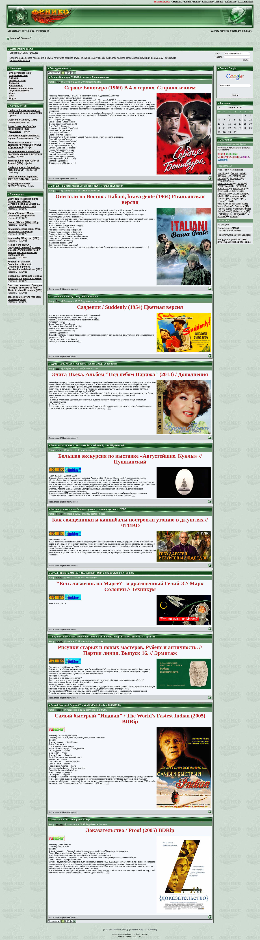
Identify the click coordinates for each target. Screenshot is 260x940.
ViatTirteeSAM (240, 209)
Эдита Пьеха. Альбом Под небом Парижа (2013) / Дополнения (22, 129)
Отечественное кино (20, 73)
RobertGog (223, 209)
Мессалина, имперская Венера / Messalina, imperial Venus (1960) (25, 277)
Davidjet (221, 191)
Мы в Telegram (245, 1)
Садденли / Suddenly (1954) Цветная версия (22, 121)
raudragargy (236, 196)
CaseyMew (239, 193)
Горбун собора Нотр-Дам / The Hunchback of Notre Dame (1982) (25, 111)
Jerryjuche (236, 198)
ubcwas (221, 216)
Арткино (13, 78)
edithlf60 (240, 203)
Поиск (196, 1)
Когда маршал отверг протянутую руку (19, 184)
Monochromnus (225, 183)
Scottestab (240, 206)
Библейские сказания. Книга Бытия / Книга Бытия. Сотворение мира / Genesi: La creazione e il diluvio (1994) (24, 203)
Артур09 (237, 176)
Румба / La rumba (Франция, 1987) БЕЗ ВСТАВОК (23, 177)
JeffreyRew (223, 211)
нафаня (12, 209)
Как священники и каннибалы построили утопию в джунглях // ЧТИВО (25, 154)
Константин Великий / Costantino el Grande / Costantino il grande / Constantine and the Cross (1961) (25, 265)
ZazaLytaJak (224, 186)
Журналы (177, 1)
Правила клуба (162, 1)
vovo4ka (222, 173)
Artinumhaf (223, 188)
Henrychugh (239, 188)
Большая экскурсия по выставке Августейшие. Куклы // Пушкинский (24, 145)
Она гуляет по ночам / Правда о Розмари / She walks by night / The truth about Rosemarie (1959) (25, 288)
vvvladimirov (223, 181)
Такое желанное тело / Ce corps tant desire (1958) (25, 298)
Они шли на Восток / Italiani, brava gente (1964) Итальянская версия (87, 186)
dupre (240, 183)
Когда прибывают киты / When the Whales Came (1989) (24, 230)
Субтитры (230, 1)
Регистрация (42, 31)
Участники (207, 1)
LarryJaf (238, 186)
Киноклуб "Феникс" (20, 38)
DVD (11, 95)
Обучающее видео (19, 90)
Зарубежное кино (18, 75)
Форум (187, 1)
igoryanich (235, 178)
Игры (12, 93)
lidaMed (221, 196)
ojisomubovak (224, 203)
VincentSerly (224, 206)
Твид (58, 82)
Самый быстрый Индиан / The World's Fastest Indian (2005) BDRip (86, 705)
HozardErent (224, 201)
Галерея (218, 1)
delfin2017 (223, 176)
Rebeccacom (239, 211)
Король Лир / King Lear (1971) (23, 238)
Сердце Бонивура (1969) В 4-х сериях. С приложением (24, 136)
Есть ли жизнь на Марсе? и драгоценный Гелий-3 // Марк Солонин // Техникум (92, 573)
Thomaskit (223, 214)
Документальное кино (21, 88)
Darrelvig (222, 198)
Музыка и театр (17, 80)
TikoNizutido (223, 193)
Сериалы (14, 83)
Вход (31, 31)
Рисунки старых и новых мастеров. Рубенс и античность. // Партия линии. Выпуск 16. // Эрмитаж (103, 636)
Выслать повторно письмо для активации (231, 31)
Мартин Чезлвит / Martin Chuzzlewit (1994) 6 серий (21, 214)
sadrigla (221, 178)
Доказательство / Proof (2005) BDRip (70, 819)
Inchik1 (243, 173)
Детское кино (16, 85)
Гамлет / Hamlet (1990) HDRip (23, 222)
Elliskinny (234, 191)
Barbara (234, 173)
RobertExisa (238, 214)
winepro (233, 216)
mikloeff (59, 450)
